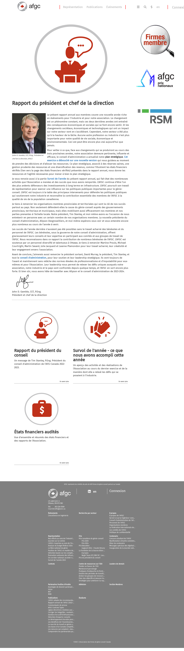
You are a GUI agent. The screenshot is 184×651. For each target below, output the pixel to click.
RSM (49, 594)
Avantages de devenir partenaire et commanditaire (68, 587)
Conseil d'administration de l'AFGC (122, 520)
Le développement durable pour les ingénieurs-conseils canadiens (74, 619)
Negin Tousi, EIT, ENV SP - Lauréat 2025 (96, 555)
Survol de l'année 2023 (57, 560)
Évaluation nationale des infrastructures (63, 555)
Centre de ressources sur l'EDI (90, 564)
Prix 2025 (85, 541)
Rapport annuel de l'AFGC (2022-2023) (62, 603)
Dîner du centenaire (117, 543)
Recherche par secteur (87, 513)
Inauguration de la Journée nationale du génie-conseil (130, 548)
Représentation (73, 7)
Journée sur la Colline (56, 541)
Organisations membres (118, 525)
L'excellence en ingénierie (58, 516)
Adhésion (82, 584)
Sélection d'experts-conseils (59, 617)
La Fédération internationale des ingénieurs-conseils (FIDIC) (132, 527)
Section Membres (116, 584)
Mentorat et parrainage (88, 569)
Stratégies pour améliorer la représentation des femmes (101, 581)
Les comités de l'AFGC (117, 530)
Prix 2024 (85, 543)
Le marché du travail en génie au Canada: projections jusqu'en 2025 (74, 624)
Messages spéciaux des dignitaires (122, 546)
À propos (112, 513)
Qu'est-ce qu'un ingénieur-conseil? (122, 518)
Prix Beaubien (84, 546)
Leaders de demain (116, 564)
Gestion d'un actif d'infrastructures (61, 615)
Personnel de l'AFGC (117, 523)
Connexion (117, 491)
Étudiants (82, 598)
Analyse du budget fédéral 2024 (60, 546)
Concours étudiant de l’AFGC (120, 539)
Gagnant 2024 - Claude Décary (93, 548)
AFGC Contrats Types (56, 608)
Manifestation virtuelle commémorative (124, 541)
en (158, 7)
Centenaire (113, 536)
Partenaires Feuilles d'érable (59, 584)
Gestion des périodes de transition (92, 574)
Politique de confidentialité (119, 532)
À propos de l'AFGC (116, 516)
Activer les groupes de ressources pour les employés (99, 576)
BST (49, 592)
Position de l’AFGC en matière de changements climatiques (70, 551)
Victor (50, 589)
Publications (95, 7)
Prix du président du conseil (89, 558)
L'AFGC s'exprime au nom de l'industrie (63, 543)
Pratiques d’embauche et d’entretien (93, 571)
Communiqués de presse (57, 605)
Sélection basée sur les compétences (62, 553)
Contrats (51, 564)
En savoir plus (64, 381)
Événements (114, 7)
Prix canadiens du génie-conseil (91, 539)
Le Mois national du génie (58, 548)
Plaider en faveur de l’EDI (89, 566)
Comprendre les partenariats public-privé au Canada (68, 632)
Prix (80, 536)
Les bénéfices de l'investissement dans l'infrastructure (69, 622)
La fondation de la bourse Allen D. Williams (95, 551)
